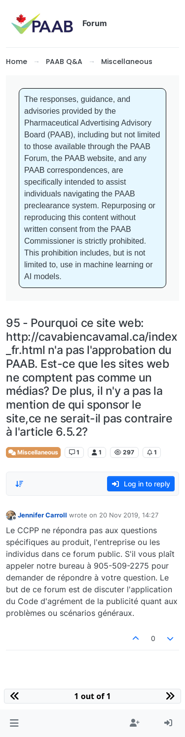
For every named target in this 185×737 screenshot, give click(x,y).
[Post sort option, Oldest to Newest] (19, 484)
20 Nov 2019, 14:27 (128, 515)
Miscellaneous (33, 452)
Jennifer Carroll (42, 515)
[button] (14, 723)
